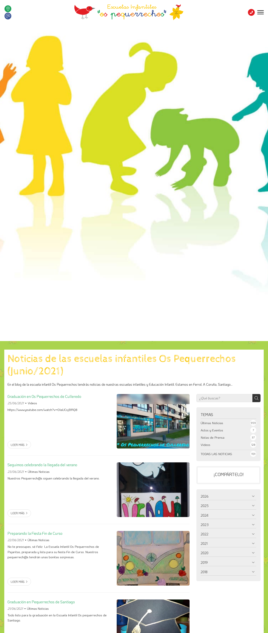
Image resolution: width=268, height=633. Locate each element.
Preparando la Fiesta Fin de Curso (34, 533)
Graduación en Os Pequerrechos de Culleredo (44, 396)
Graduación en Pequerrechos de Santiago (41, 601)
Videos (32, 403)
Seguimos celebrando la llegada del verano (42, 464)
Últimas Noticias (39, 472)
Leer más (18, 445)
